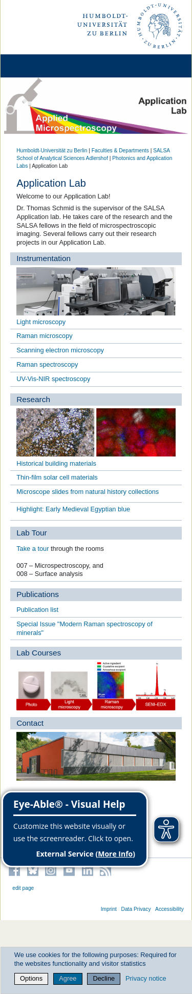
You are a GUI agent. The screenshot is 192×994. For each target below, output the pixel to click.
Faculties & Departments (120, 150)
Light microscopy (41, 322)
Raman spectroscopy (47, 364)
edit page (23, 888)
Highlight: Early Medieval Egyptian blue (73, 509)
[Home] (37, 65)
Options (31, 978)
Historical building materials (56, 463)
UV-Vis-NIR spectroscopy (53, 379)
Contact (30, 723)
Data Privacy (136, 909)
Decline (104, 978)
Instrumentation (43, 258)
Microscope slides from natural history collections (87, 491)
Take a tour (32, 548)
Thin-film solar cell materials (57, 477)
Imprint (109, 909)
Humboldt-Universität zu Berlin (51, 150)
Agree (67, 978)
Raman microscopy (44, 336)
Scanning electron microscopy (60, 350)
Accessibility (169, 909)
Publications (37, 594)
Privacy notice (145, 978)
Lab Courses (38, 652)
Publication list (37, 609)
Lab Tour (31, 532)
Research (33, 399)
